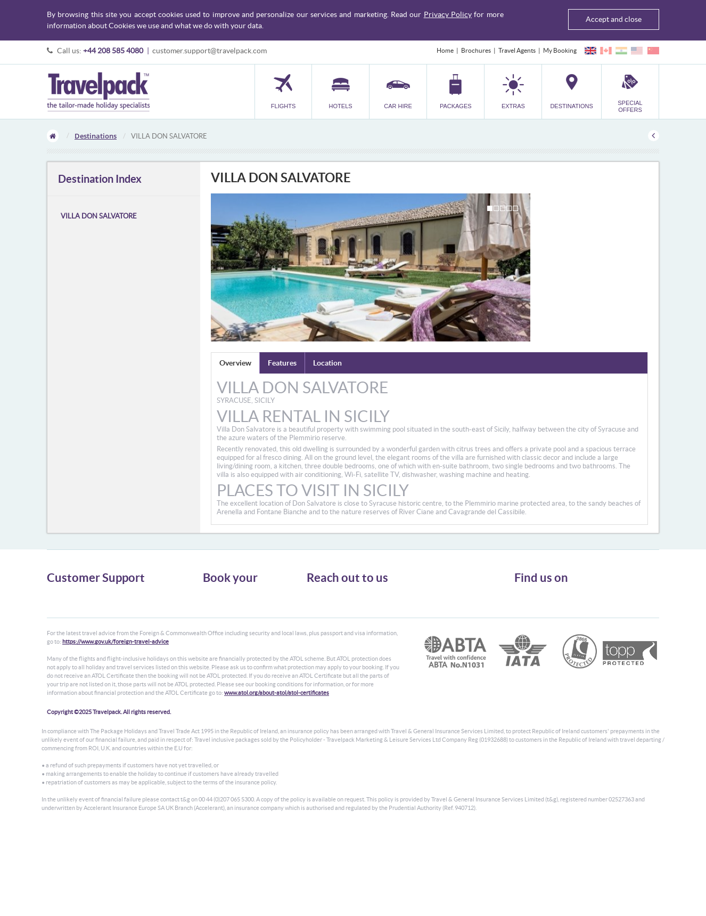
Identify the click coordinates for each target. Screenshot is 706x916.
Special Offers (222, 662)
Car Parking (219, 643)
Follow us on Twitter (550, 600)
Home (445, 50)
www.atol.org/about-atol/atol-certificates (276, 775)
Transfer (214, 633)
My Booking (560, 50)
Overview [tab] (235, 363)
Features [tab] (282, 363)
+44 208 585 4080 (113, 50)
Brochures (476, 50)
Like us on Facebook (550, 616)
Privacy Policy (448, 14)
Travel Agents (517, 50)
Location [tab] (327, 363)
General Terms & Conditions (86, 605)
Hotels (212, 605)
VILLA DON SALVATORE (99, 216)
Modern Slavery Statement (83, 653)
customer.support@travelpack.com (209, 50)
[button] (513, 91)
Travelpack (98, 91)
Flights (212, 595)
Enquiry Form (66, 643)
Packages (215, 624)
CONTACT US (324, 669)
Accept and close (614, 19)
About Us (60, 595)
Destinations (96, 136)
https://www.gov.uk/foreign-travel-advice (115, 724)
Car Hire (214, 614)
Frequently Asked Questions (86, 633)
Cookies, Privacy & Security (84, 624)
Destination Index (100, 179)
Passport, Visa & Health (79, 614)
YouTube (534, 633)
